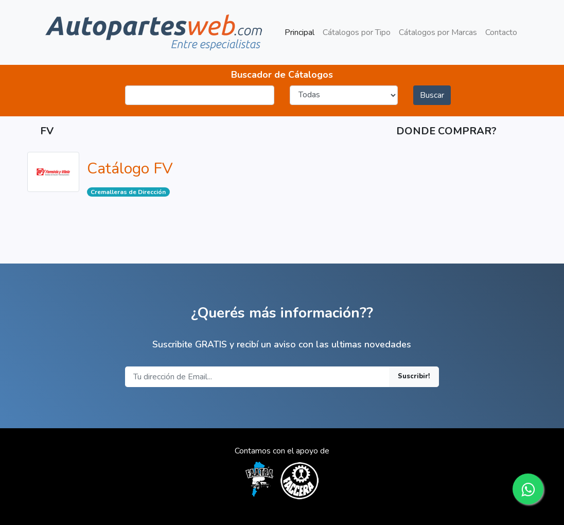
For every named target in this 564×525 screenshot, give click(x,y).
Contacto (501, 32)
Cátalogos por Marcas (438, 32)
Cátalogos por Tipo (357, 32)
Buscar (432, 95)
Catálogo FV (130, 168)
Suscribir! (414, 376)
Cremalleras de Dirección (128, 192)
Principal (302, 32)
